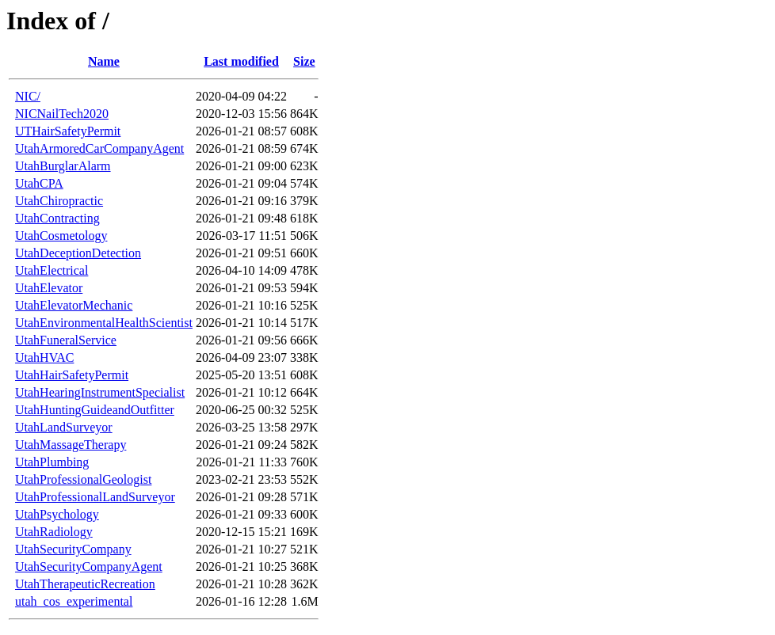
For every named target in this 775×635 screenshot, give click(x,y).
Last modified (241, 61)
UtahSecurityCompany (73, 549)
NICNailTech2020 (62, 113)
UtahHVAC (44, 357)
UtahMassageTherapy (70, 444)
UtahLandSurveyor (64, 427)
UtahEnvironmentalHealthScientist (104, 322)
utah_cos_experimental (73, 601)
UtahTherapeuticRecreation (85, 584)
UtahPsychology (57, 514)
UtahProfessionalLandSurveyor (95, 497)
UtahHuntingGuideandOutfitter (94, 409)
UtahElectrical (51, 270)
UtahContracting (57, 218)
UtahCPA (39, 183)
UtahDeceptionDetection (78, 253)
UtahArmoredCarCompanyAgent (99, 148)
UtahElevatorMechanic (73, 305)
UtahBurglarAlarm (63, 166)
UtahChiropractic (59, 200)
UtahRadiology (54, 531)
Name (104, 61)
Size (304, 61)
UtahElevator (48, 288)
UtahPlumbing (52, 462)
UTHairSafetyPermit (67, 131)
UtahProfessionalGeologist (83, 479)
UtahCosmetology (61, 235)
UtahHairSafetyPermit (71, 375)
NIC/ (27, 96)
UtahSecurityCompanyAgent (88, 566)
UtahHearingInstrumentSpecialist (100, 392)
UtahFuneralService (65, 340)
